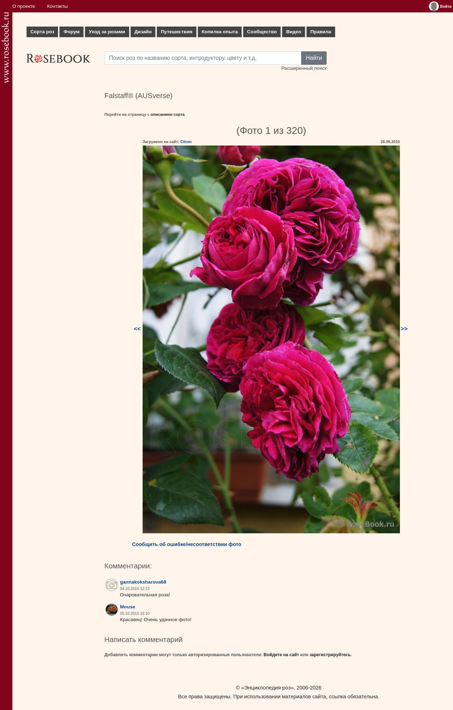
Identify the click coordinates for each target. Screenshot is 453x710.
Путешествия (176, 31)
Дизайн (143, 31)
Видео (293, 31)
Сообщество (262, 31)
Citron (185, 142)
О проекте (23, 6)
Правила (320, 31)
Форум (71, 31)
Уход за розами (107, 31)
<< (137, 328)
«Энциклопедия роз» (267, 688)
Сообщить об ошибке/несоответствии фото (186, 544)
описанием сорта (168, 114)
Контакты (57, 6)
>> (404, 328)
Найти (314, 58)
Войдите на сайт (281, 654)
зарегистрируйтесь (330, 654)
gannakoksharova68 (143, 582)
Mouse (127, 606)
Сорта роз (42, 31)
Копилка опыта (220, 31)
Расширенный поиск (304, 68)
